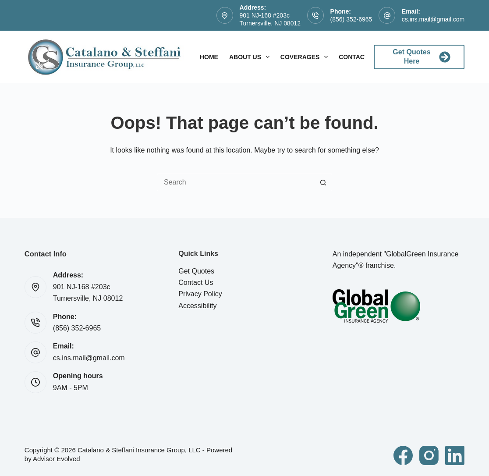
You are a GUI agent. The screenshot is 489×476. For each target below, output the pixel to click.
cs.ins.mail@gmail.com (433, 19)
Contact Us (195, 282)
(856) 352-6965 (351, 19)
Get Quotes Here (421, 56)
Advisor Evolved (56, 458)
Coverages (305, 57)
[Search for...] (236, 182)
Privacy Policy (200, 294)
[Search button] (323, 182)
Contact (359, 57)
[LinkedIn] (454, 455)
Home (209, 56)
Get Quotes (196, 271)
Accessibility (197, 305)
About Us (251, 57)
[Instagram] (429, 455)
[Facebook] (403, 455)
